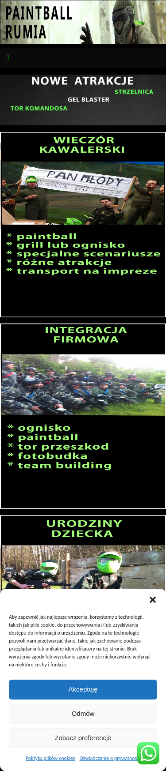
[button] (152, 599)
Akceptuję (83, 689)
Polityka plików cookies (50, 758)
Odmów (83, 713)
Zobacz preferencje (82, 737)
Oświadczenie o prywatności (110, 758)
